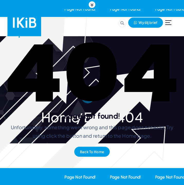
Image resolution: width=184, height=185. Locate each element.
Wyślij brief (145, 22)
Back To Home (92, 152)
